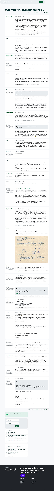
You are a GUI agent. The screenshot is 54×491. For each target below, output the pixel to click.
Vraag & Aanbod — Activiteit (10, 444)
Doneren (22, 475)
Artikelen (21, 480)
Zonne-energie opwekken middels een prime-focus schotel (17, 435)
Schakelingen (22, 481)
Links (21, 483)
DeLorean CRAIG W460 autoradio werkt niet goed (15, 440)
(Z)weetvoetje (8, 89)
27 (34, 12)
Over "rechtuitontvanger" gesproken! (20, 7)
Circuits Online (7, 7)
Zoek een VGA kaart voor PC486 (13, 452)
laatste (47, 12)
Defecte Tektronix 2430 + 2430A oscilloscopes (15, 446)
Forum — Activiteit (9, 430)
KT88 (7, 62)
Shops (34, 3)
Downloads (21, 482)
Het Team (32, 480)
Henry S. (7, 265)
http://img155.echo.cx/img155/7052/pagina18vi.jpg (23, 188)
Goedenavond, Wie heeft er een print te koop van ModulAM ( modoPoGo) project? (20, 449)
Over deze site (33, 481)
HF (13, 7)
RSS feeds (32, 483)
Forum (20, 3)
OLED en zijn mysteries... (12, 432)
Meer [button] (37, 3)
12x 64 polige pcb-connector (12, 454)
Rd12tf (7, 38)
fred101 (7, 187)
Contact (21, 484)
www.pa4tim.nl (8, 189)
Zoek (17, 426)
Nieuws (30, 3)
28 (36, 12)
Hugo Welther (8, 286)
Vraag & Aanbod (25, 3)
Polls (32, 482)
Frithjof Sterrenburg (9, 16)
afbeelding (17, 293)
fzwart (7, 123)
